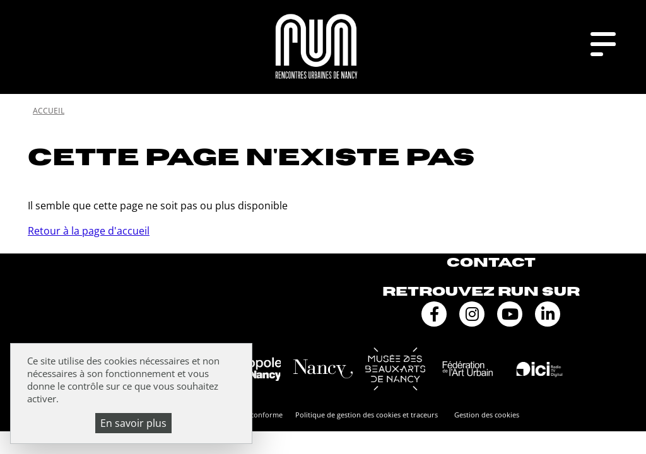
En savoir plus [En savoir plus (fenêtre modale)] (133, 423)
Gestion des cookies (486, 414)
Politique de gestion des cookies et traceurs (366, 414)
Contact (491, 262)
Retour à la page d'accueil (89, 231)
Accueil (48, 110)
